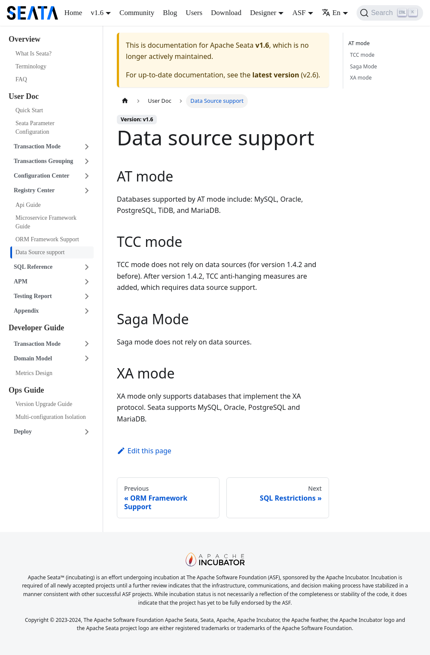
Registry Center (34, 190)
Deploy (23, 431)
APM (20, 281)
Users (194, 13)
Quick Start (29, 110)
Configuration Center (42, 175)
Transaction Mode (37, 146)
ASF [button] (298, 13)
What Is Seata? (33, 53)
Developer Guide (36, 327)
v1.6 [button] (97, 13)
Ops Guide (26, 390)
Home (73, 13)
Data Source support (39, 252)
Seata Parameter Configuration (35, 127)
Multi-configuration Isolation (50, 417)
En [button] (331, 13)
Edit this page (144, 450)
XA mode (361, 77)
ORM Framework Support (47, 239)
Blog (170, 13)
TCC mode (362, 54)
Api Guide (28, 205)
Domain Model (33, 358)
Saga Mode (363, 66)
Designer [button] (263, 13)
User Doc (24, 96)
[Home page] (125, 101)
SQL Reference (33, 267)
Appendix (26, 311)
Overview (24, 39)
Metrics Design (33, 373)
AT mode (360, 43)
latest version (275, 75)
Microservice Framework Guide (45, 222)
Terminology (30, 66)
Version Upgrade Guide (43, 404)
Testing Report (33, 296)
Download (226, 13)
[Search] (390, 13)
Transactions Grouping (43, 161)
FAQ (21, 79)
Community (136, 13)
